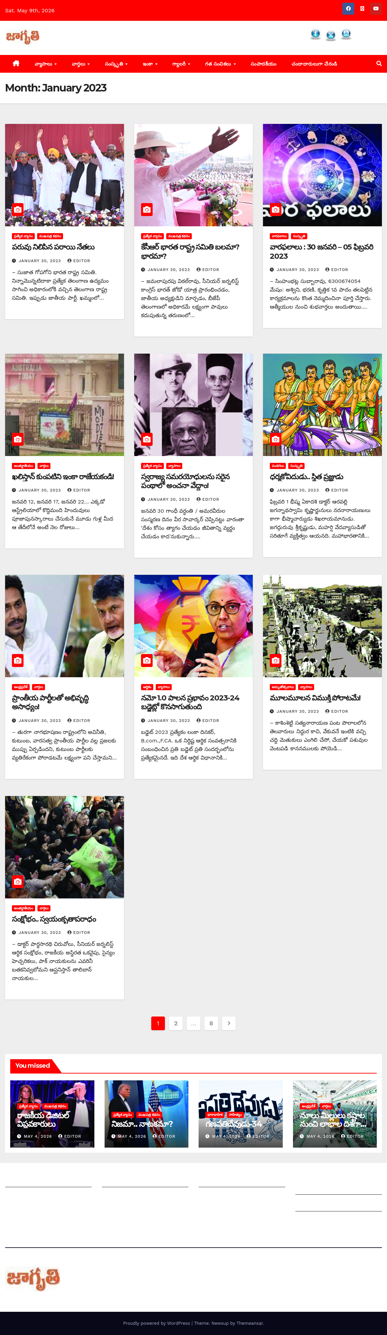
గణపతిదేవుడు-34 (233, 1124)
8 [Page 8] (211, 1023)
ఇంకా (149, 64)
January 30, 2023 (41, 260)
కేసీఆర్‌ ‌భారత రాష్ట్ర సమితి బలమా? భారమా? (190, 251)
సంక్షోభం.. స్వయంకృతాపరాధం (54, 919)
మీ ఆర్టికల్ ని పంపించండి (129, 1180)
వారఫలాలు (279, 236)
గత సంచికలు (219, 64)
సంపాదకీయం (264, 64)
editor (78, 260)
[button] (379, 63)
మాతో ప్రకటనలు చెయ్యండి (131, 1197)
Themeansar (249, 1323)
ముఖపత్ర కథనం (50, 236)
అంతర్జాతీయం (23, 466)
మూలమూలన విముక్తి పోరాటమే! (315, 697)
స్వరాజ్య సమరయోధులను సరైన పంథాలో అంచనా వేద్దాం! (185, 481)
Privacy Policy (313, 1221)
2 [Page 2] (175, 1023)
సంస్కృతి (115, 64)
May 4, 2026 (39, 1136)
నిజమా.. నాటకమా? (142, 1124)
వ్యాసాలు (44, 64)
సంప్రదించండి (19, 1197)
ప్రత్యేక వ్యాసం (23, 236)
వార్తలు (79, 64)
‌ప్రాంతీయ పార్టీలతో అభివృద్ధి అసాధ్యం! (50, 702)
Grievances (310, 1204)
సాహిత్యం (235, 1115)
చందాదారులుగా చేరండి (314, 64)
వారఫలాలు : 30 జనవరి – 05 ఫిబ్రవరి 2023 (321, 251)
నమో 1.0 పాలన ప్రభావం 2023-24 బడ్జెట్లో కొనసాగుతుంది (190, 702)
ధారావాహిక (214, 1115)
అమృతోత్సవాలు (283, 687)
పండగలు (278, 466)
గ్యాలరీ (179, 64)
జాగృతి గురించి (21, 1180)
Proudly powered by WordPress (157, 1323)
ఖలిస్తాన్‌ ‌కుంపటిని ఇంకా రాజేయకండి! (63, 476)
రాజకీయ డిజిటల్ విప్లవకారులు (43, 1119)
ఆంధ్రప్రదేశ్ (21, 687)
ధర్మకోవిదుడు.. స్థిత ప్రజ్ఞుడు (306, 476)
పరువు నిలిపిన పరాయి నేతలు (53, 247)
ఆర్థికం (147, 687)
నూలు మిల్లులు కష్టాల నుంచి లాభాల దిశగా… (333, 1119)
